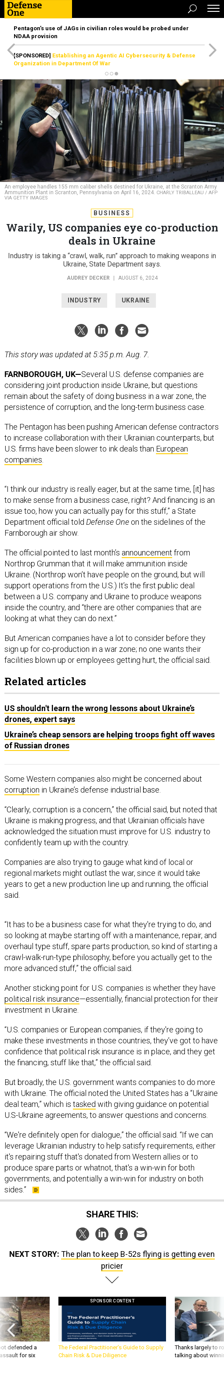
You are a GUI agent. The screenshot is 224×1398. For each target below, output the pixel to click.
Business (112, 213)
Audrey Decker (88, 278)
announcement (147, 552)
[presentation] (11, 1332)
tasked (84, 1104)
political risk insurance (41, 998)
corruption (22, 789)
